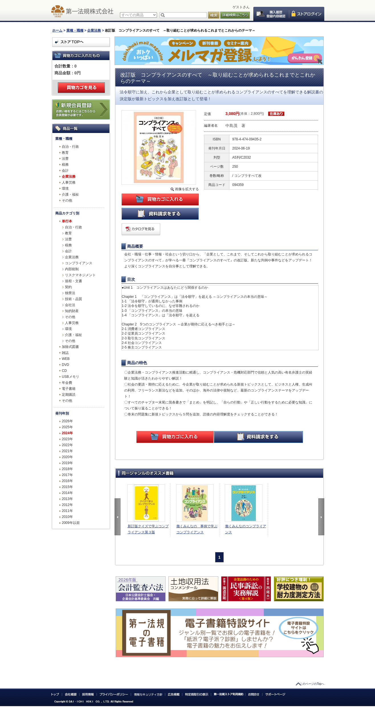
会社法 (70, 305)
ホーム (57, 30)
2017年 (67, 475)
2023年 (67, 439)
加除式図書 (70, 347)
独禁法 (70, 293)
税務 (65, 165)
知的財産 (72, 311)
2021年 (67, 451)
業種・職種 (74, 30)
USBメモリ (70, 377)
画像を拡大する (187, 189)
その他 (67, 200)
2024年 (67, 433)
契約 (68, 287)
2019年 (67, 463)
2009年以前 (71, 523)
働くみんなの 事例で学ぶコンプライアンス (196, 529)
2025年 (67, 427)
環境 (65, 188)
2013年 (67, 499)
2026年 (67, 421)
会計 (65, 171)
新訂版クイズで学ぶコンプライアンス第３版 (148, 529)
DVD (65, 365)
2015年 (67, 487)
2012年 (67, 505)
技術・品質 (73, 299)
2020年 (67, 457)
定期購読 (69, 395)
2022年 (67, 445)
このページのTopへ (312, 683)
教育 (65, 153)
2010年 (67, 517)
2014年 (67, 493)
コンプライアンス (78, 263)
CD (64, 371)
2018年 (67, 469)
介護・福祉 (70, 194)
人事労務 (69, 183)
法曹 (65, 159)
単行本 (67, 221)
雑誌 (65, 353)
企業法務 (94, 30)
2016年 (67, 481)
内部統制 (72, 269)
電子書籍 (69, 389)
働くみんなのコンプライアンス (245, 529)
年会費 (67, 383)
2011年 (67, 511)
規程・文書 (73, 281)
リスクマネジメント (80, 275)
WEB (66, 359)
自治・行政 (70, 147)
